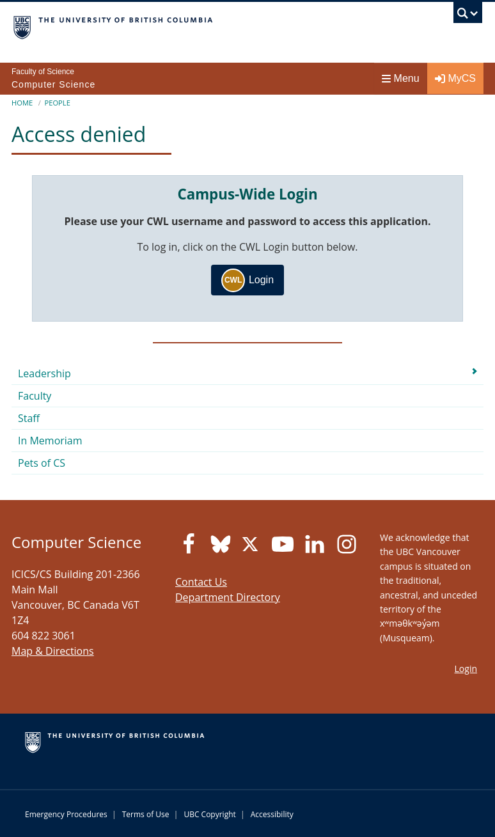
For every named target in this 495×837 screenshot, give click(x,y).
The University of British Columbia (177, 26)
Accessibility (272, 814)
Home (22, 102)
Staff (29, 418)
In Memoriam (50, 441)
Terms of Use (145, 814)
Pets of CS (41, 463)
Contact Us (201, 582)
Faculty (34, 396)
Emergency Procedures (66, 814)
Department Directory (227, 597)
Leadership (44, 373)
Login (247, 280)
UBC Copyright (209, 814)
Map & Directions (53, 651)
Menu (401, 78)
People (57, 102)
